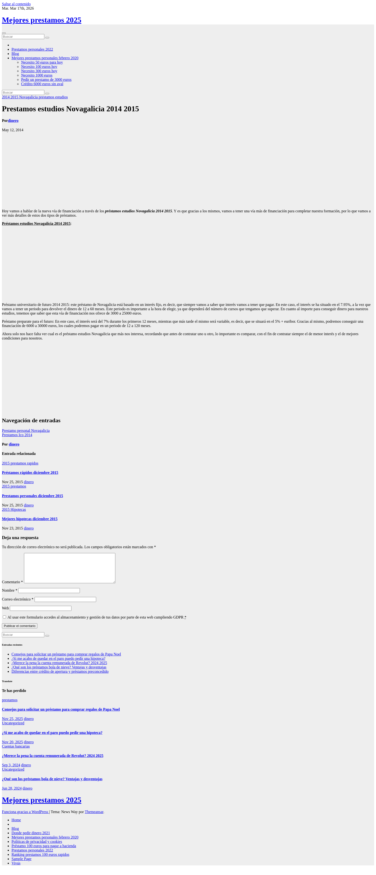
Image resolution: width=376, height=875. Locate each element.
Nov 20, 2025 (12, 748)
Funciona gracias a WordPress (25, 817)
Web (5, 614)
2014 (6, 97)
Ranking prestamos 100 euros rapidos (40, 860)
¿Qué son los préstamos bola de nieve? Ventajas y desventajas (59, 673)
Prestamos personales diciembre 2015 (32, 496)
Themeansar (94, 817)
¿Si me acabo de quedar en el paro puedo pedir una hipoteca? (58, 664)
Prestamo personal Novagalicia (26, 431)
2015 (15, 97)
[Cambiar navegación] (4, 33)
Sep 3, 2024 (11, 771)
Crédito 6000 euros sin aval (42, 84)
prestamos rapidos (24, 463)
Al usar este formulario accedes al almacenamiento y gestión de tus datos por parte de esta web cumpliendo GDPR (96, 623)
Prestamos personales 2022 (32, 49)
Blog (15, 54)
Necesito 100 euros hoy (39, 67)
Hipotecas (18, 509)
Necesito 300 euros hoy (39, 71)
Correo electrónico (18, 605)
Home (16, 826)
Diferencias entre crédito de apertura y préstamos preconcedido (60, 677)
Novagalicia (29, 97)
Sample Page (21, 865)
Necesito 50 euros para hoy (42, 62)
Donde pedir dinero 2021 (31, 839)
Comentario (12, 588)
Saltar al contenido (16, 4)
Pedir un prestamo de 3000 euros (46, 79)
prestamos (18, 486)
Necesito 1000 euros (37, 75)
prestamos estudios (53, 97)
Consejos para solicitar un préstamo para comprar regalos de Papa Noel (66, 660)
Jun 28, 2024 (12, 794)
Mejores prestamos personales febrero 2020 (45, 58)
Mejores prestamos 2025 (41, 20)
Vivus (16, 869)
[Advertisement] (188, 170)
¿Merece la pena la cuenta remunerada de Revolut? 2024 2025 (59, 669)
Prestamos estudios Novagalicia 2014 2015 (70, 108)
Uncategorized (13, 729)
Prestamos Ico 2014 (17, 435)
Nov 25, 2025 (12, 724)
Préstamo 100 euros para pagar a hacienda (44, 852)
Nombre (9, 596)
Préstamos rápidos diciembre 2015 (30, 472)
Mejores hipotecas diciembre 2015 (30, 519)
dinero (13, 121)
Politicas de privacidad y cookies (37, 847)
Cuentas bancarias (16, 752)
